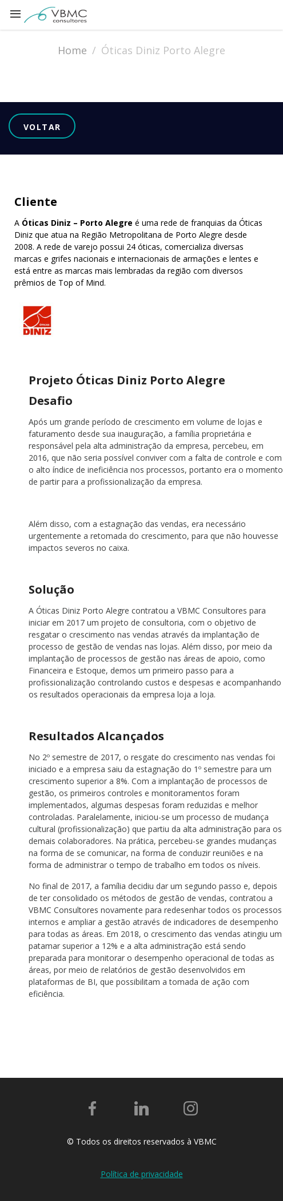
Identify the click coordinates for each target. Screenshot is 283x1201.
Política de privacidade (142, 1173)
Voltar (42, 126)
